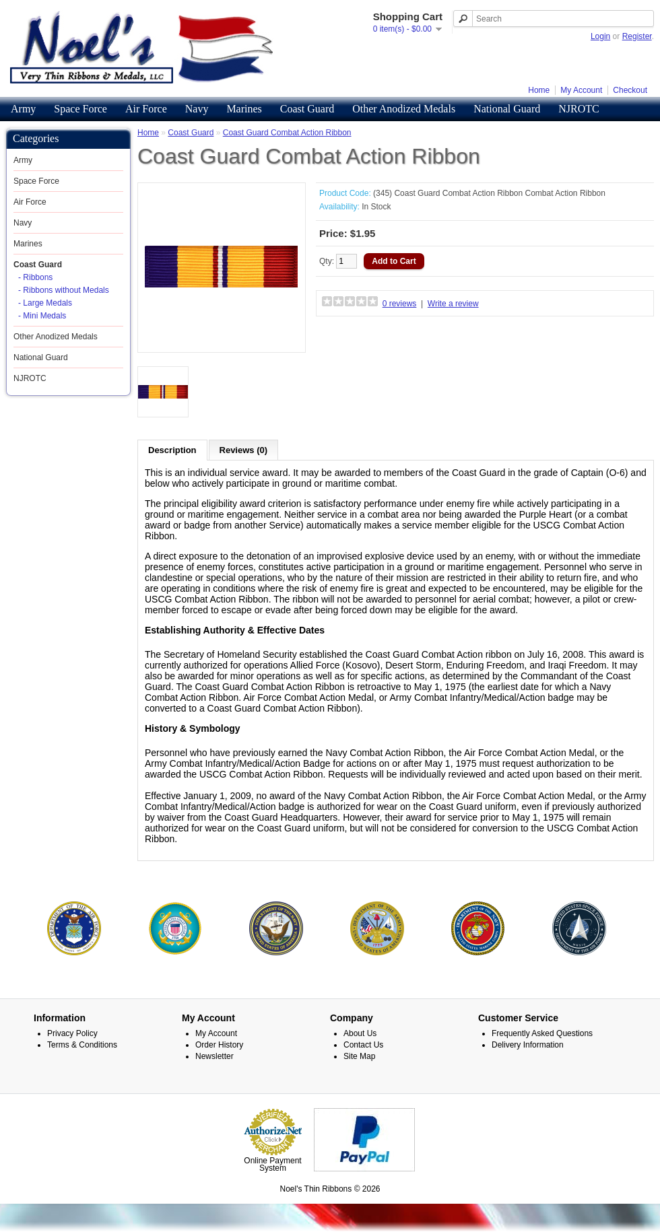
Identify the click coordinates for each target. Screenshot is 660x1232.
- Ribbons (35, 277)
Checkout (630, 90)
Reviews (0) (244, 450)
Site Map (359, 1084)
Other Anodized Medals (403, 108)
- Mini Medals (42, 315)
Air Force (146, 108)
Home (539, 90)
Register (637, 36)
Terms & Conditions (82, 1072)
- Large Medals (45, 303)
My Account (581, 90)
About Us (359, 1061)
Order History (219, 1072)
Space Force (80, 108)
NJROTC (578, 108)
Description (172, 450)
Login (600, 36)
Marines (243, 108)
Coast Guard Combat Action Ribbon (287, 132)
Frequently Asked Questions (542, 1061)
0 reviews (400, 303)
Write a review (453, 303)
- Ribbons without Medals (63, 290)
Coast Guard (307, 108)
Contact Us (363, 1072)
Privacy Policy (72, 1061)
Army (23, 108)
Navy (197, 108)
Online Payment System (272, 1192)
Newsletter (214, 1084)
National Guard (506, 108)
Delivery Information (528, 1072)
